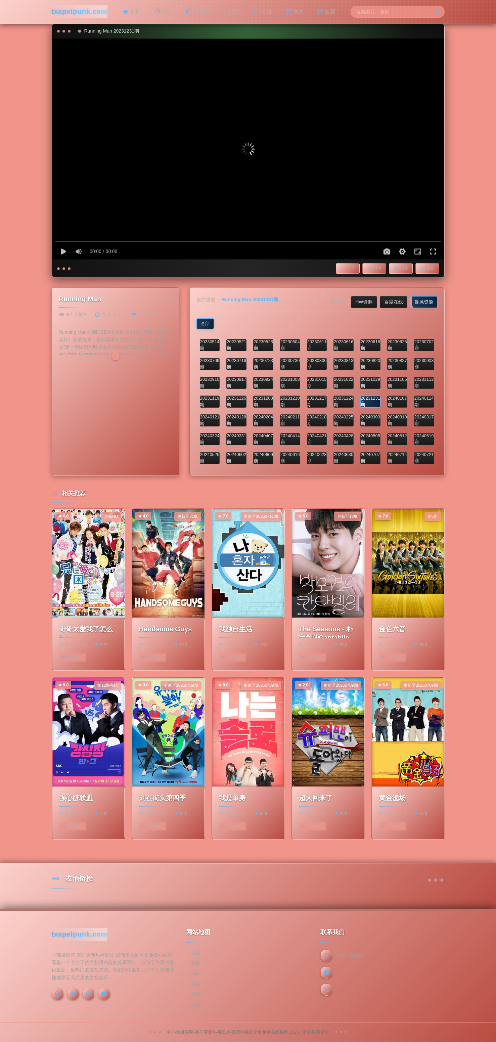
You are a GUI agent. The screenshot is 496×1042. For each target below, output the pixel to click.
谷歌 (195, 963)
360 (195, 973)
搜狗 (195, 1004)
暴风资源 (423, 302)
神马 (195, 994)
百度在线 (393, 302)
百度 (195, 952)
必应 (195, 984)
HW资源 (363, 302)
